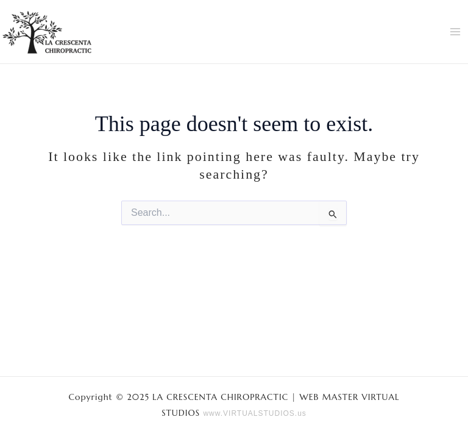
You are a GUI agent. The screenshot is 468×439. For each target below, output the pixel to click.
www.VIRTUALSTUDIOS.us (254, 413)
